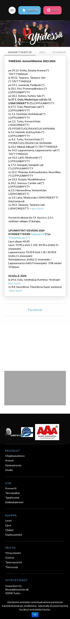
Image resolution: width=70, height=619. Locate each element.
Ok (35, 614)
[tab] (20, 52)
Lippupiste (37, 234)
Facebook (35, 310)
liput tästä (37, 208)
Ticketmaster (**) (19, 237)
